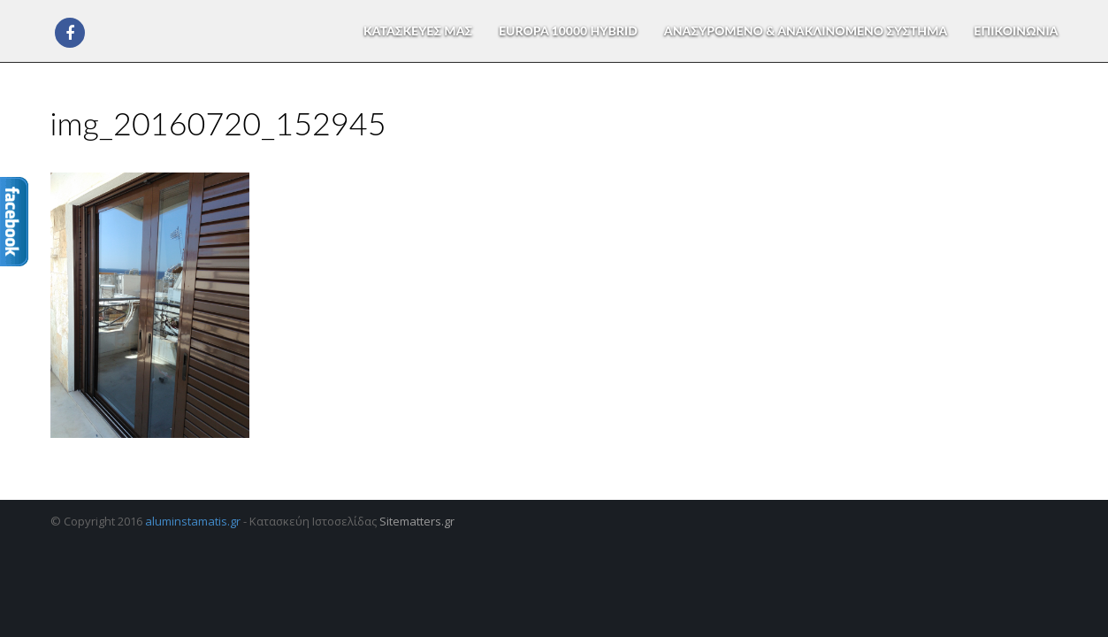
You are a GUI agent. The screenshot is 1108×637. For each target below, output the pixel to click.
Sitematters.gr (417, 521)
